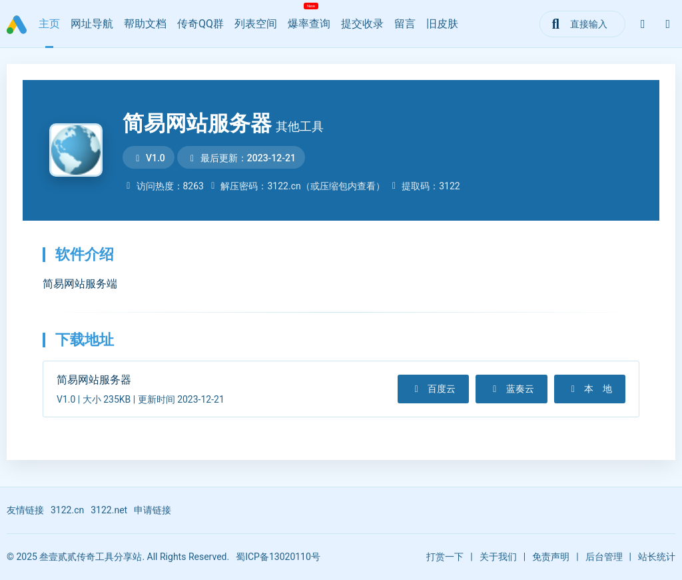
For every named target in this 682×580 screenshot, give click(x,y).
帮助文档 (145, 23)
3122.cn (67, 510)
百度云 (433, 388)
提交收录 (362, 23)
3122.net (109, 510)
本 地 (590, 388)
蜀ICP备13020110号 (278, 556)
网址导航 (92, 23)
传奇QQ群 (200, 23)
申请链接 (152, 510)
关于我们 (498, 556)
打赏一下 (445, 556)
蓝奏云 (511, 388)
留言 (405, 23)
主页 (49, 23)
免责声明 (550, 556)
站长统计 (656, 556)
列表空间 (255, 23)
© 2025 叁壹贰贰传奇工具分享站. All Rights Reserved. (118, 556)
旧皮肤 (442, 23)
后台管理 (604, 556)
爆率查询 (309, 23)
